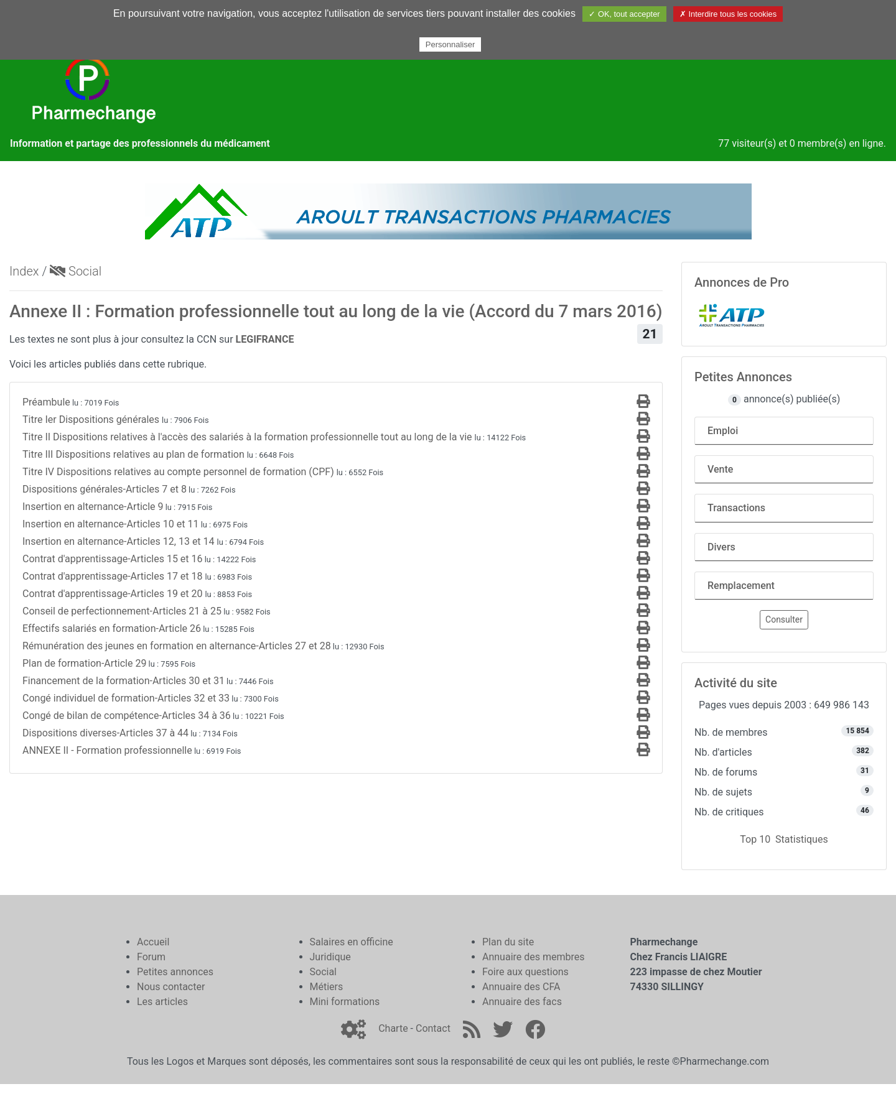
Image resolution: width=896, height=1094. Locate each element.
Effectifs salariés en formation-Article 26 (111, 628)
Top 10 (755, 839)
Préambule (46, 402)
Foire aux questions (525, 972)
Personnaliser (450, 44)
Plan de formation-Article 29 (84, 663)
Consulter (784, 619)
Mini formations (345, 1002)
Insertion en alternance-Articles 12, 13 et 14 (119, 541)
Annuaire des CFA (521, 987)
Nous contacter (171, 987)
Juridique (330, 957)
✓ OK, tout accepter (624, 14)
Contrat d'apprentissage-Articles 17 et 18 (113, 576)
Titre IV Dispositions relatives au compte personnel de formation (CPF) (179, 472)
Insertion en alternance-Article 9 (93, 506)
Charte (393, 1028)
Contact (433, 1028)
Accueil (153, 942)
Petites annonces (175, 972)
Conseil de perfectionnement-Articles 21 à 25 (122, 611)
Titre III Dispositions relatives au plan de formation (134, 454)
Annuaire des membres (533, 957)
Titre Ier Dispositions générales (92, 419)
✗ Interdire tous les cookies (728, 14)
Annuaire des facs (522, 1002)
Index (24, 271)
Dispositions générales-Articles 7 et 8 (104, 489)
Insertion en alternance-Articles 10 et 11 (110, 524)
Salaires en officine (351, 942)
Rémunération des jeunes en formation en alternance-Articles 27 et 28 (176, 646)
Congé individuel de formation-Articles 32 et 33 (126, 698)
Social (75, 271)
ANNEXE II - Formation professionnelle (107, 750)
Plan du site (508, 942)
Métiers (326, 987)
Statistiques (801, 839)
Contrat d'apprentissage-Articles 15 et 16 (112, 559)
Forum (151, 957)
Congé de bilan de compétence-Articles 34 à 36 (126, 715)
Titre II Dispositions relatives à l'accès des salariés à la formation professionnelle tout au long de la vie (248, 437)
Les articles (162, 1002)
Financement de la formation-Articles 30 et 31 (123, 681)
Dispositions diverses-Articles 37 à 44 (105, 733)
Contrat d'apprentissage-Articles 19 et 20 (113, 594)
